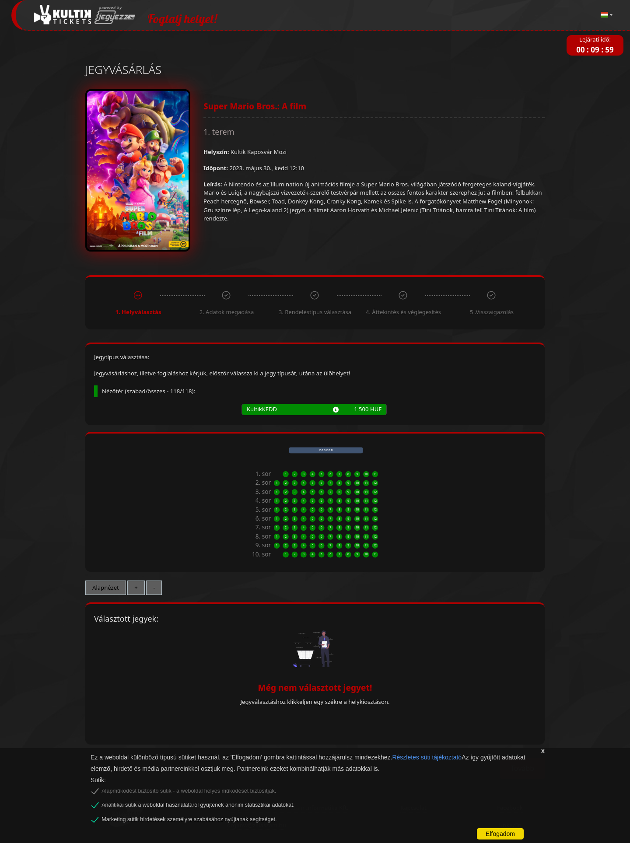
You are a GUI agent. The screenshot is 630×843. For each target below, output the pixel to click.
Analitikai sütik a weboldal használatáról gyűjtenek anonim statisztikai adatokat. (198, 805)
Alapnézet (105, 587)
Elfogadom (500, 833)
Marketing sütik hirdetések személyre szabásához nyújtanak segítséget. (189, 819)
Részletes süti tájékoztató (427, 757)
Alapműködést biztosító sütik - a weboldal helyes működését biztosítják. (189, 791)
